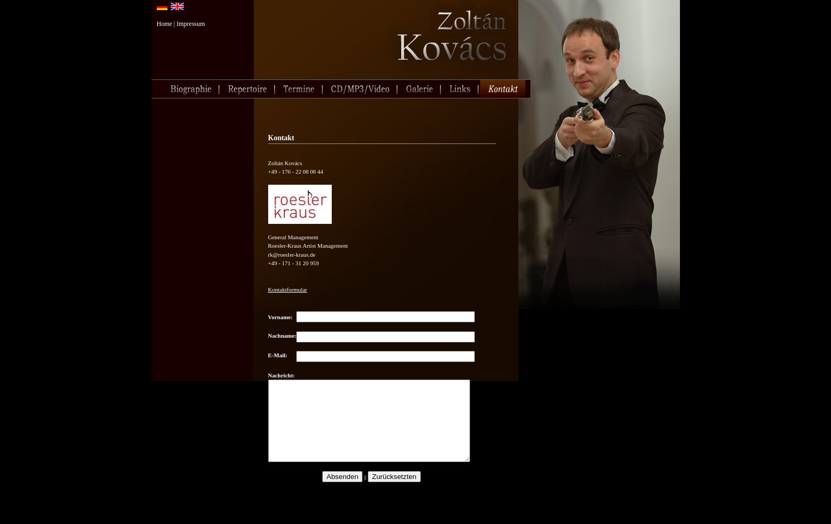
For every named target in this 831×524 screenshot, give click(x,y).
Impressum (190, 24)
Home (164, 24)
